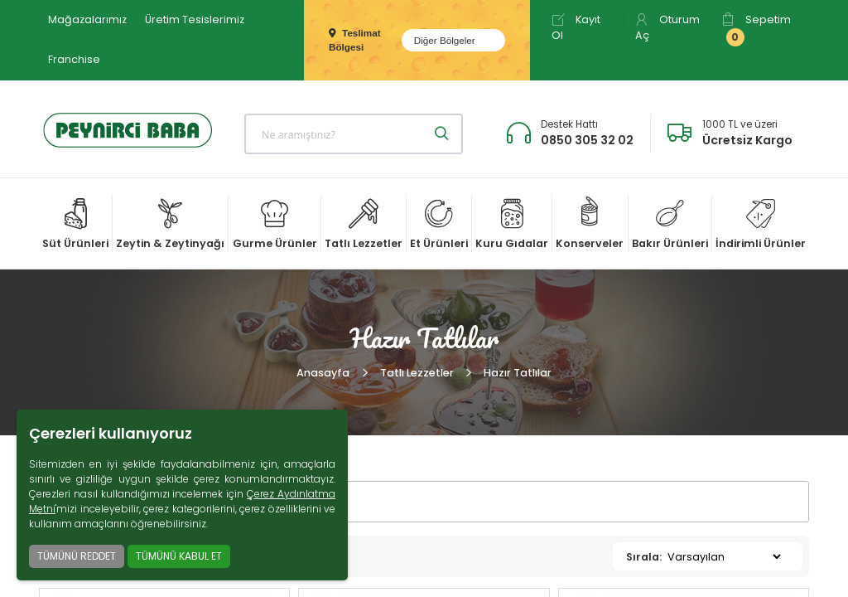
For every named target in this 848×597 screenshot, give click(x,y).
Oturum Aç (667, 27)
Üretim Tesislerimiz (194, 19)
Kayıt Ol (576, 27)
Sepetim (756, 29)
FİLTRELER (98, 502)
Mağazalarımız (87, 19)
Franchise (74, 59)
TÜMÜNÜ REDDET (76, 556)
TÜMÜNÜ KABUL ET (179, 556)
